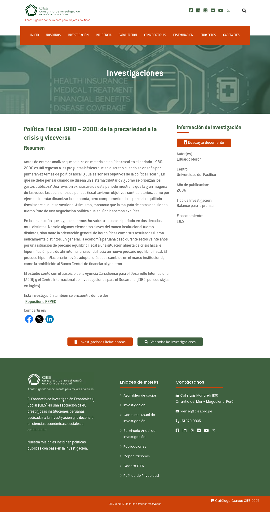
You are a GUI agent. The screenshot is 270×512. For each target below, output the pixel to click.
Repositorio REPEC (40, 302)
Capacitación (128, 35)
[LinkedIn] (198, 10)
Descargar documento (204, 142)
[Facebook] (191, 10)
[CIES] (58, 13)
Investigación (78, 35)
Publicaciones (135, 446)
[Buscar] (243, 11)
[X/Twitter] (228, 10)
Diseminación (183, 35)
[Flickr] (213, 10)
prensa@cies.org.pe (194, 411)
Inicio (34, 35)
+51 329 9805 (188, 421)
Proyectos (208, 35)
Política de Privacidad (141, 475)
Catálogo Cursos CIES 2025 (235, 500)
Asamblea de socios (140, 395)
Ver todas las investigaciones (170, 342)
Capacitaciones (137, 456)
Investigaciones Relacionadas (100, 342)
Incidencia (103, 35)
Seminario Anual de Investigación (139, 433)
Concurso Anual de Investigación (139, 417)
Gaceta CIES (231, 35)
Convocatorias (155, 35)
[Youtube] (220, 10)
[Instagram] (206, 10)
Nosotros (53, 35)
